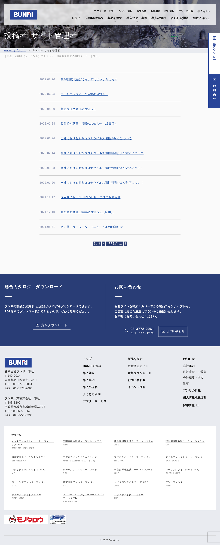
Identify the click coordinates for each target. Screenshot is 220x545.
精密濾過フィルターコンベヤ (78, 482)
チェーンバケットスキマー (26, 494)
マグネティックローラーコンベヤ (132, 457)
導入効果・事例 (136, 18)
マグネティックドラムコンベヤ (80, 457)
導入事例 (89, 380)
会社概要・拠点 (193, 377)
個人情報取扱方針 (195, 397)
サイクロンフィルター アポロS (131, 482)
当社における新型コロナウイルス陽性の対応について (96, 138)
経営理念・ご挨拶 (195, 371)
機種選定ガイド (138, 366)
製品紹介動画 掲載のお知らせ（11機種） (89, 123)
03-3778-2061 (142, 329)
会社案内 (155, 11)
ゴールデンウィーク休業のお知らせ (84, 94)
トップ (75, 18)
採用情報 (169, 11)
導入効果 (89, 373)
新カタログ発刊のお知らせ (78, 108)
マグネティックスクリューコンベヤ (185, 457)
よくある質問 (179, 18)
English (205, 11)
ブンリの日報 (186, 11)
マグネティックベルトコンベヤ (29, 469)
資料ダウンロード (214, 51)
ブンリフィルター (175, 482)
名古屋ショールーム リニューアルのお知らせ (92, 226)
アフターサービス (104, 11)
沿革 (186, 383)
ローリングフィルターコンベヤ (80, 469)
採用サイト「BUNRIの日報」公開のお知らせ (90, 197)
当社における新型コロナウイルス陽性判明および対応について (102, 153)
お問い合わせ (201, 18)
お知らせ (141, 11)
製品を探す (114, 18)
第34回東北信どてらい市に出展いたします (89, 79)
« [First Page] (103, 243)
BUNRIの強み (94, 18)
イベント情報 (125, 11)
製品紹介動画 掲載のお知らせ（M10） (87, 212)
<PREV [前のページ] (112, 243)
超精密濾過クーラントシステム (29, 457)
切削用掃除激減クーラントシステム (133, 469)
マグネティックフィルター (128, 494)
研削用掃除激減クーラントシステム (82, 441)
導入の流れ (158, 18)
